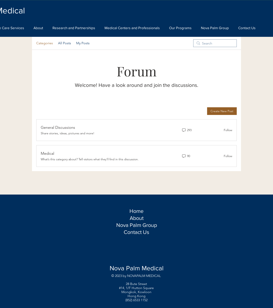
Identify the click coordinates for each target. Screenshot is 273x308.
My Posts (83, 43)
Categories (44, 43)
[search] (215, 43)
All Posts (64, 43)
